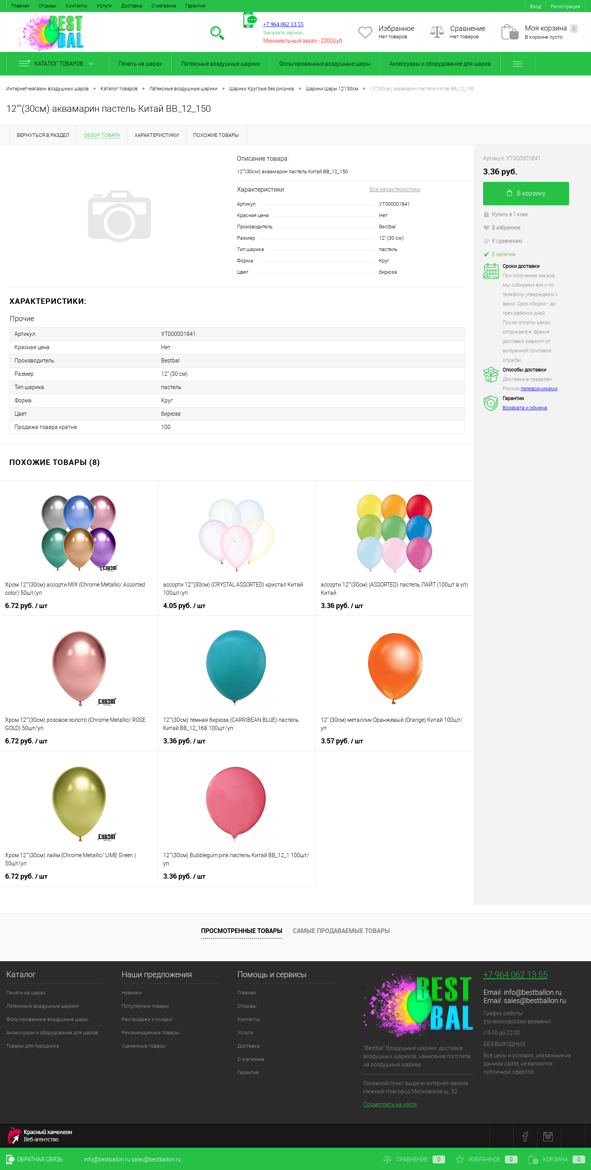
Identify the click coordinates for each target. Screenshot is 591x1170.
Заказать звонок (283, 33)
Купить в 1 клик (505, 214)
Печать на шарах (140, 64)
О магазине (163, 6)
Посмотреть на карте (390, 1104)
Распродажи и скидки (147, 1019)
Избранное (396, 28)
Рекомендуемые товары (150, 1032)
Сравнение (467, 28)
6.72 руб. (26, 605)
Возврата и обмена (525, 408)
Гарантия (195, 6)
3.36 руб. (342, 605)
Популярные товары (145, 1006)
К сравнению (502, 240)
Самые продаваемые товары (341, 930)
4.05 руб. (184, 605)
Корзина (556, 1159)
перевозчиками (539, 388)
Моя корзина (551, 28)
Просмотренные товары (241, 930)
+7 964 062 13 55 (515, 975)
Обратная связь (34, 1159)
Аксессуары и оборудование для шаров (440, 64)
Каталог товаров (57, 63)
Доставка (131, 6)
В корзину (526, 193)
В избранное (502, 227)
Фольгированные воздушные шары (324, 64)
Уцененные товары (144, 1046)
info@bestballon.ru (533, 992)
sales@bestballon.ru (535, 1000)
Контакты (76, 6)
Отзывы (47, 6)
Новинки (132, 993)
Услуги (104, 6)
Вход (535, 6)
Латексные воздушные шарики (220, 64)
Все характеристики (395, 189)
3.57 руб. (342, 741)
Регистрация (565, 6)
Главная (20, 6)
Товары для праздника (32, 1046)
